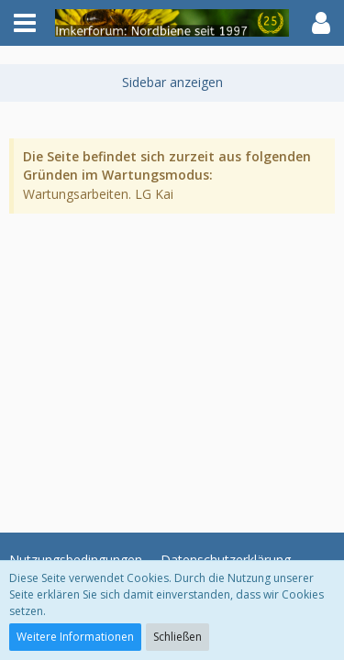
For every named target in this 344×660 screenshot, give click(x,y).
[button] (24, 23)
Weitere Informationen (75, 636)
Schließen (177, 636)
